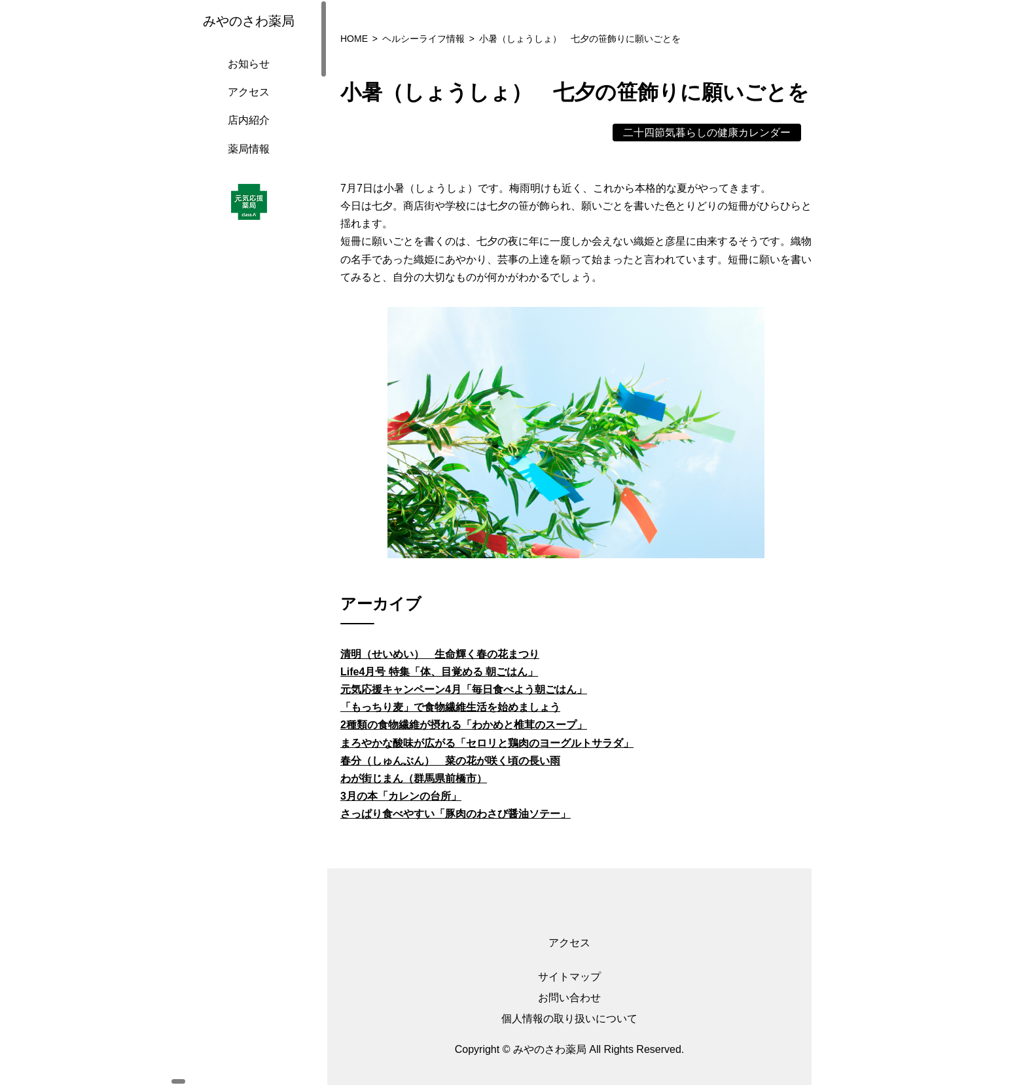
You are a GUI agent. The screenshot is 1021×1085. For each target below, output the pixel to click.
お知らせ (245, 76)
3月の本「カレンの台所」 (400, 796)
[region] (248, 542)
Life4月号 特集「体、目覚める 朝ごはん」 (439, 671)
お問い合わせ (569, 997)
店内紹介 (245, 133)
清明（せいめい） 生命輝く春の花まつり (439, 654)
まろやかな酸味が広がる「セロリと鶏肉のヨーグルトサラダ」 (487, 743)
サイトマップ (569, 976)
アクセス (245, 105)
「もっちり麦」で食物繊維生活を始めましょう (450, 707)
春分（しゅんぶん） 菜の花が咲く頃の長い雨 (450, 760)
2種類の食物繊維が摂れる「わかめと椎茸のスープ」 (463, 724)
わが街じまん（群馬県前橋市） (413, 778)
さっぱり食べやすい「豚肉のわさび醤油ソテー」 (455, 813)
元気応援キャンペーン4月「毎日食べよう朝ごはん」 (463, 689)
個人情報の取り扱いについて (569, 1018)
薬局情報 (245, 162)
